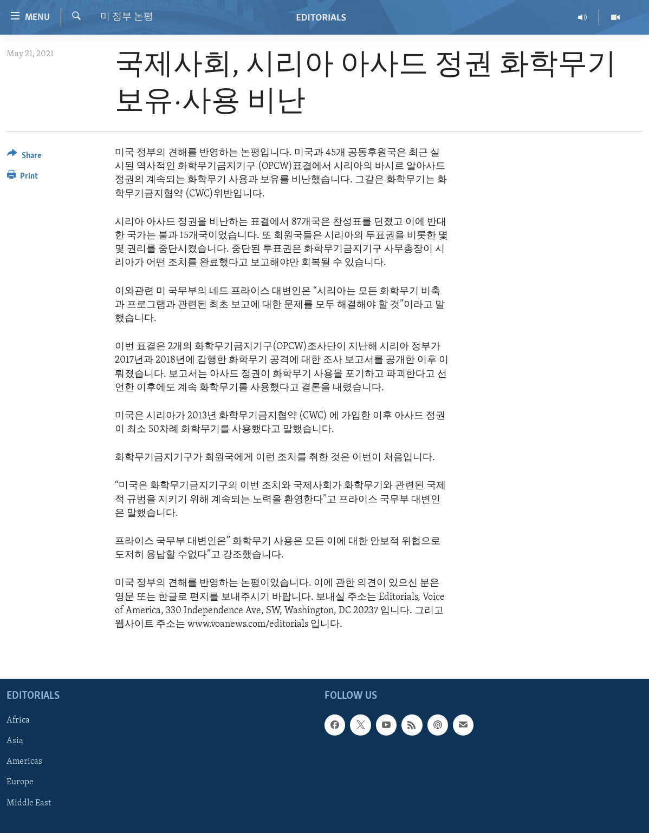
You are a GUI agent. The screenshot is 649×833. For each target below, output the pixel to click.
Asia (15, 741)
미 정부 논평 (126, 17)
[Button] (24, 157)
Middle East (29, 803)
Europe (20, 782)
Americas (24, 762)
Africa (18, 720)
